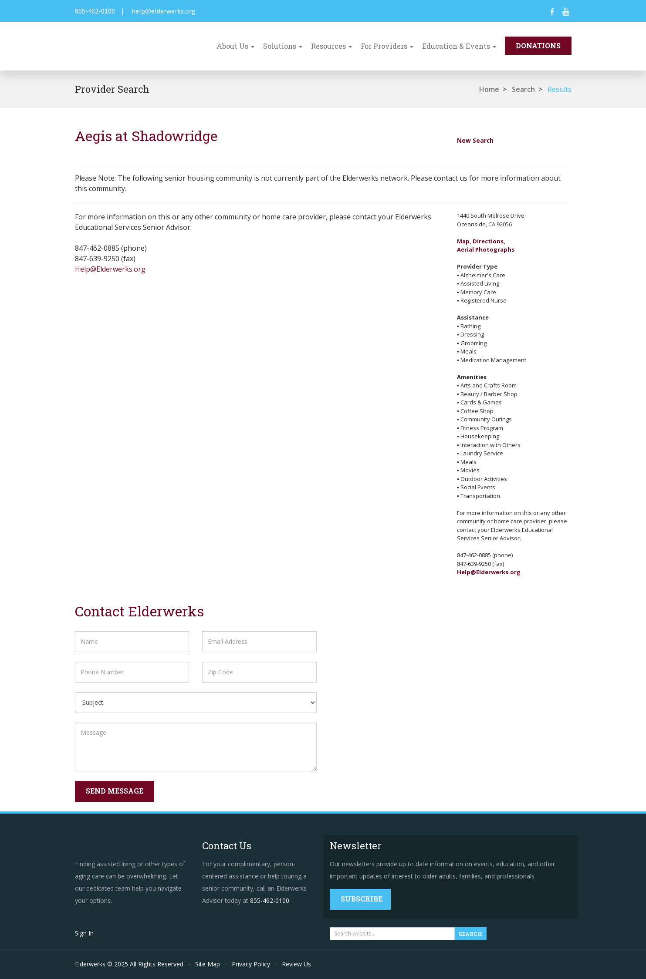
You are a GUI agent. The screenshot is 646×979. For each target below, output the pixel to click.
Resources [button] (331, 45)
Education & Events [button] (459, 45)
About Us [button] (235, 45)
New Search (475, 140)
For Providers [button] (387, 45)
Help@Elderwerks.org (110, 269)
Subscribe (361, 898)
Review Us (296, 964)
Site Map (207, 964)
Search (523, 89)
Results (560, 89)
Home (489, 89)
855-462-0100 (95, 11)
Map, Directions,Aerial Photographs (485, 245)
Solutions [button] (282, 45)
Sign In (84, 933)
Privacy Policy (251, 964)
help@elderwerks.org (164, 11)
